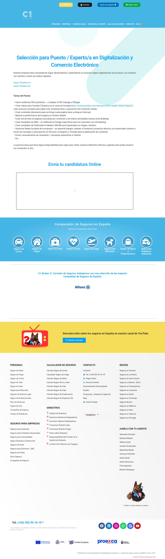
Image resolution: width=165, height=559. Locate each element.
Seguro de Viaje (91, 249)
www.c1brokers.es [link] (22, 82)
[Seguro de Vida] (73, 242)
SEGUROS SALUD (79, 24)
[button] (12, 287)
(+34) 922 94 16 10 (29, 522)
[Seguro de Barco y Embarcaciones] (128, 242)
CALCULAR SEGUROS (115, 24)
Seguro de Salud (55, 249)
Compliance (92, 415)
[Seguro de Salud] (55, 242)
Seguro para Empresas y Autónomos (146, 251)
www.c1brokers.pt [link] (22, 86)
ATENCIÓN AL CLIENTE (97, 24)
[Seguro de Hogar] (37, 242)
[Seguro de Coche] (19, 242)
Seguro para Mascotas (110, 250)
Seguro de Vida (73, 249)
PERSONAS (56, 24)
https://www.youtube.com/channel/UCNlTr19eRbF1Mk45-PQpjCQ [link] (101, 105)
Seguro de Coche (19, 250)
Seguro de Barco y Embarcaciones (128, 251)
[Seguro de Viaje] (92, 242)
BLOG (138, 24)
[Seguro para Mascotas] (110, 242)
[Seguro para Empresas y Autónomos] (146, 242)
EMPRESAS (66, 24)
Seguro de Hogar (37, 250)
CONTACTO (130, 24)
